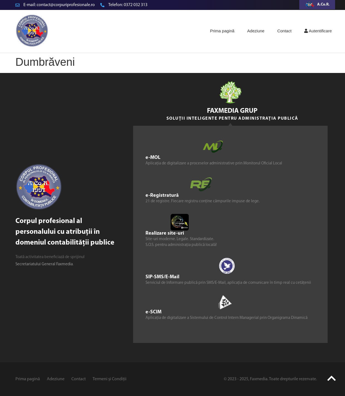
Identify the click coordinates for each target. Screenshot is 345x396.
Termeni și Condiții (109, 379)
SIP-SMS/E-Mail (162, 277)
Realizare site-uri (164, 233)
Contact (284, 30)
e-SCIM (153, 312)
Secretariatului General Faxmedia (44, 264)
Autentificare (318, 30)
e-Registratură (162, 195)
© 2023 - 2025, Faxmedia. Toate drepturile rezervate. (270, 379)
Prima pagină (222, 30)
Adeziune (256, 30)
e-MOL (152, 157)
